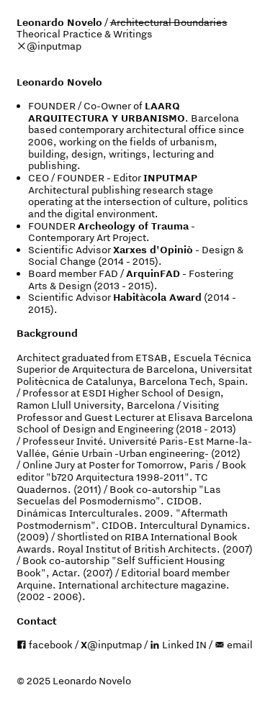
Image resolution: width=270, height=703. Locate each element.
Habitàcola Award (157, 297)
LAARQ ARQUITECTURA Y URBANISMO (106, 111)
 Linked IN (178, 644)
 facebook (45, 644)
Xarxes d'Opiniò (153, 249)
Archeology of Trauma (133, 225)
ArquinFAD (153, 273)
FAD (108, 273)
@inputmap (54, 46)
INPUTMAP (170, 177)
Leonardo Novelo (59, 22)
